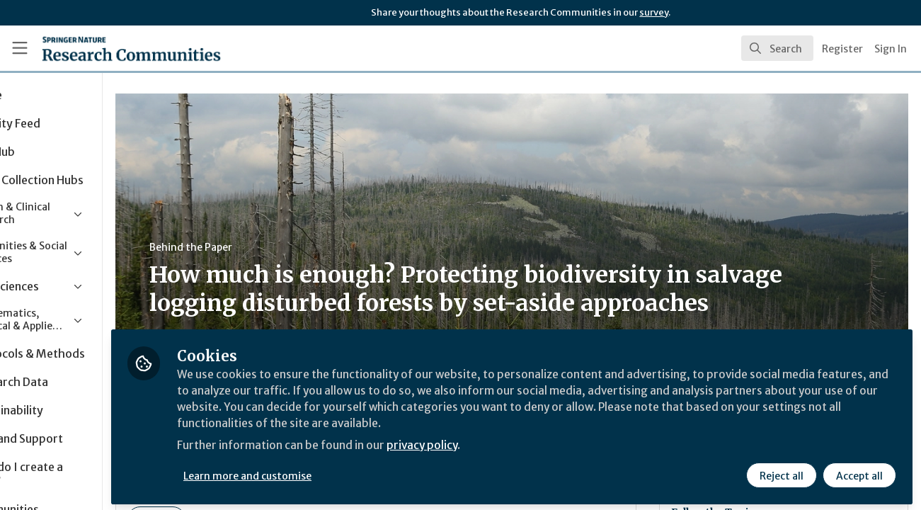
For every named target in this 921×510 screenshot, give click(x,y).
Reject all (781, 472)
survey (653, 12)
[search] (777, 48)
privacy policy (504, 445)
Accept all (858, 472)
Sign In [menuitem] (890, 48)
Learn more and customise (327, 472)
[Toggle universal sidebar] (20, 48)
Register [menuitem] (842, 48)
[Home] (111, 48)
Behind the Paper (268, 247)
